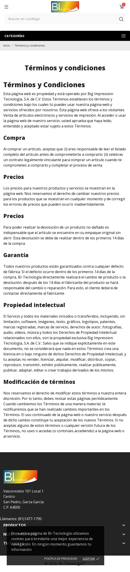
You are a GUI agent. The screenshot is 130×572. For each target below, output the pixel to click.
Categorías (65, 36)
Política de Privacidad (60, 558)
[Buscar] (65, 18)
